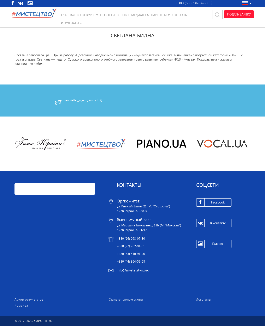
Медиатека (140, 15)
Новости (107, 15)
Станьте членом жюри (126, 299)
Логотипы (203, 299)
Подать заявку (239, 14)
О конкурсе (86, 15)
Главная (68, 15)
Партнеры (159, 15)
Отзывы (123, 15)
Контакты (180, 15)
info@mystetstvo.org (133, 270)
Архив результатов (28, 299)
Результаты (70, 23)
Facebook (210, 202)
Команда (21, 305)
